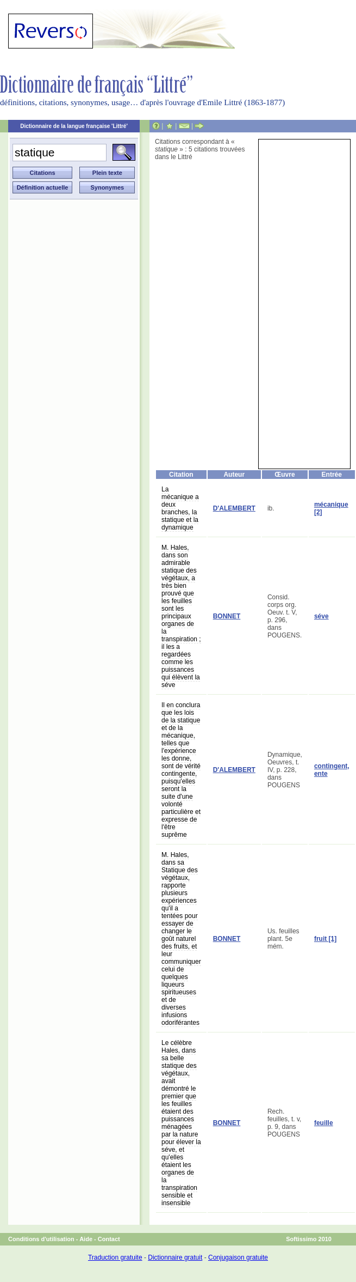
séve (321, 616)
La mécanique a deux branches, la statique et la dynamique (180, 508)
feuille (323, 1123)
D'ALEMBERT (234, 508)
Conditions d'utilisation (41, 1239)
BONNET (227, 616)
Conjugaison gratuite (238, 1257)
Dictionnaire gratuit (175, 1257)
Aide (85, 1239)
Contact (109, 1239)
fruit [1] (325, 939)
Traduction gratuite (115, 1257)
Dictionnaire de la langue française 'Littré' (74, 126)
